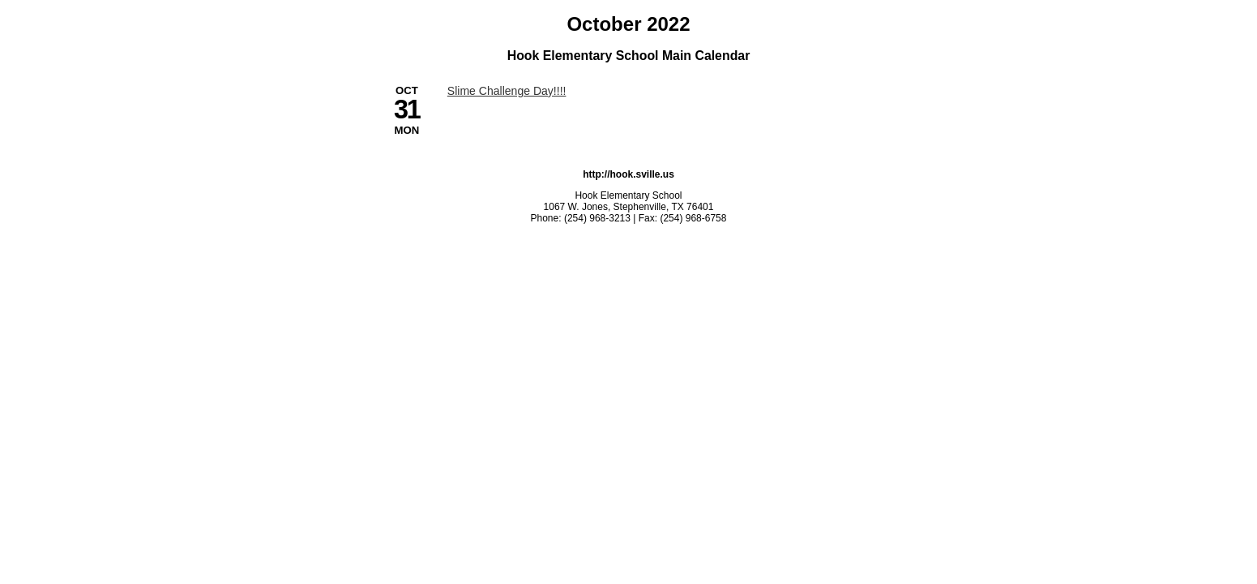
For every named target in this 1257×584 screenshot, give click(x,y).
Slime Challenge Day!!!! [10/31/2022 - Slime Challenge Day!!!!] (507, 90)
